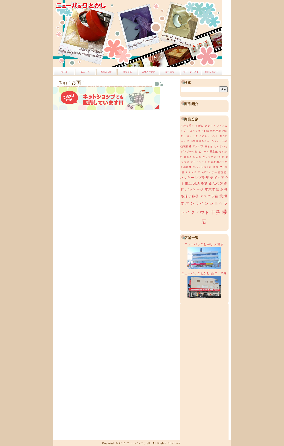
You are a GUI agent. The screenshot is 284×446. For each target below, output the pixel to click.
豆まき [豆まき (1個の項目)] (209, 146)
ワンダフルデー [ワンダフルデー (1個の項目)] (207, 172)
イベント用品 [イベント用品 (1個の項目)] (219, 141)
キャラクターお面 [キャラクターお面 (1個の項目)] (214, 156)
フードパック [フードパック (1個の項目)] (198, 162)
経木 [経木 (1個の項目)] (216, 167)
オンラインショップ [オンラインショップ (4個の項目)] (206, 203)
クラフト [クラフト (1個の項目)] (210, 125)
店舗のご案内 (149, 72)
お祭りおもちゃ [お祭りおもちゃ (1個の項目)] (200, 141)
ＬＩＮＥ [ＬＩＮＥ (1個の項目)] (191, 172)
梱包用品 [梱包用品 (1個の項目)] (215, 130)
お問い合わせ (212, 72)
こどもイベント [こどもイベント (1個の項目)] (209, 136)
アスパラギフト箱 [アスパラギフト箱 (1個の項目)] (198, 130)
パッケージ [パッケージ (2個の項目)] (194, 189)
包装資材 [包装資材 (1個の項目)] (185, 146)
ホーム (64, 72)
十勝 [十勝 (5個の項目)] (216, 212)
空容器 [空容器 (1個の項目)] (222, 172)
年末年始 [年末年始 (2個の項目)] (212, 189)
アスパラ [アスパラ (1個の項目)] (198, 146)
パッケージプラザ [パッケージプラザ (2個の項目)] (194, 177)
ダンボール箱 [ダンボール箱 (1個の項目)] (189, 151)
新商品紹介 (106, 72)
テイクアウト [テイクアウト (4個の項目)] (195, 212)
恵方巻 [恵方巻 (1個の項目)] (197, 156)
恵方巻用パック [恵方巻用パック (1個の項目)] (217, 162)
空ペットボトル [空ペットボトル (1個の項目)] (202, 167)
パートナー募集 (191, 72)
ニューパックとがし (80, 5)
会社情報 (169, 72)
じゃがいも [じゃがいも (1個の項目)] (221, 146)
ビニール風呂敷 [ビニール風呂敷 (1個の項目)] (208, 151)
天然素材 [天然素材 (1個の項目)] (185, 167)
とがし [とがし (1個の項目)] (199, 125)
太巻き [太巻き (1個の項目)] (188, 156)
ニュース (85, 72)
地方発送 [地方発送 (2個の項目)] (200, 183)
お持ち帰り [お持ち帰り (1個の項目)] (187, 125)
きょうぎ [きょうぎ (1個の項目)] (192, 136)
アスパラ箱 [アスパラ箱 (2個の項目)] (209, 196)
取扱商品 (127, 72)
